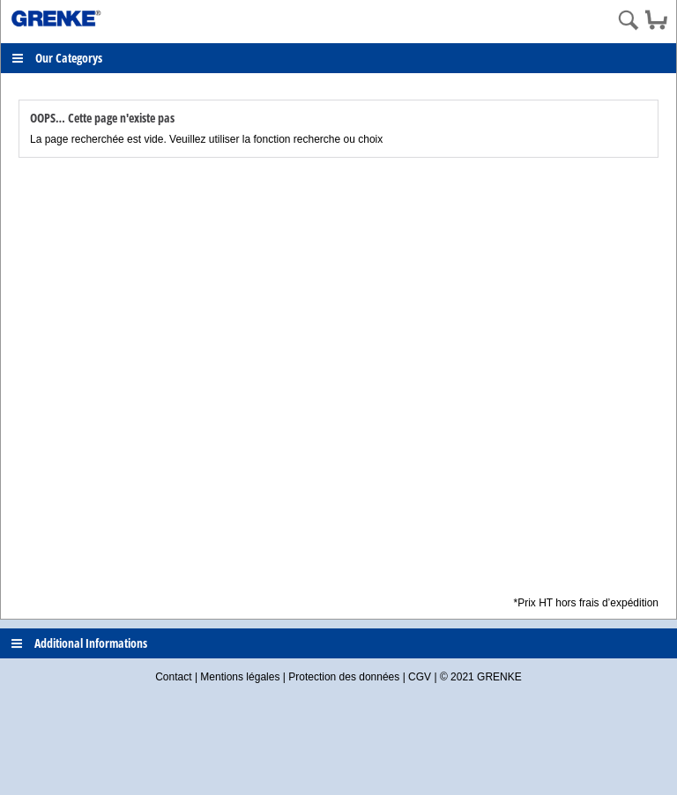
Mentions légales (239, 677)
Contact (173, 677)
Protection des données (343, 677)
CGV (419, 677)
